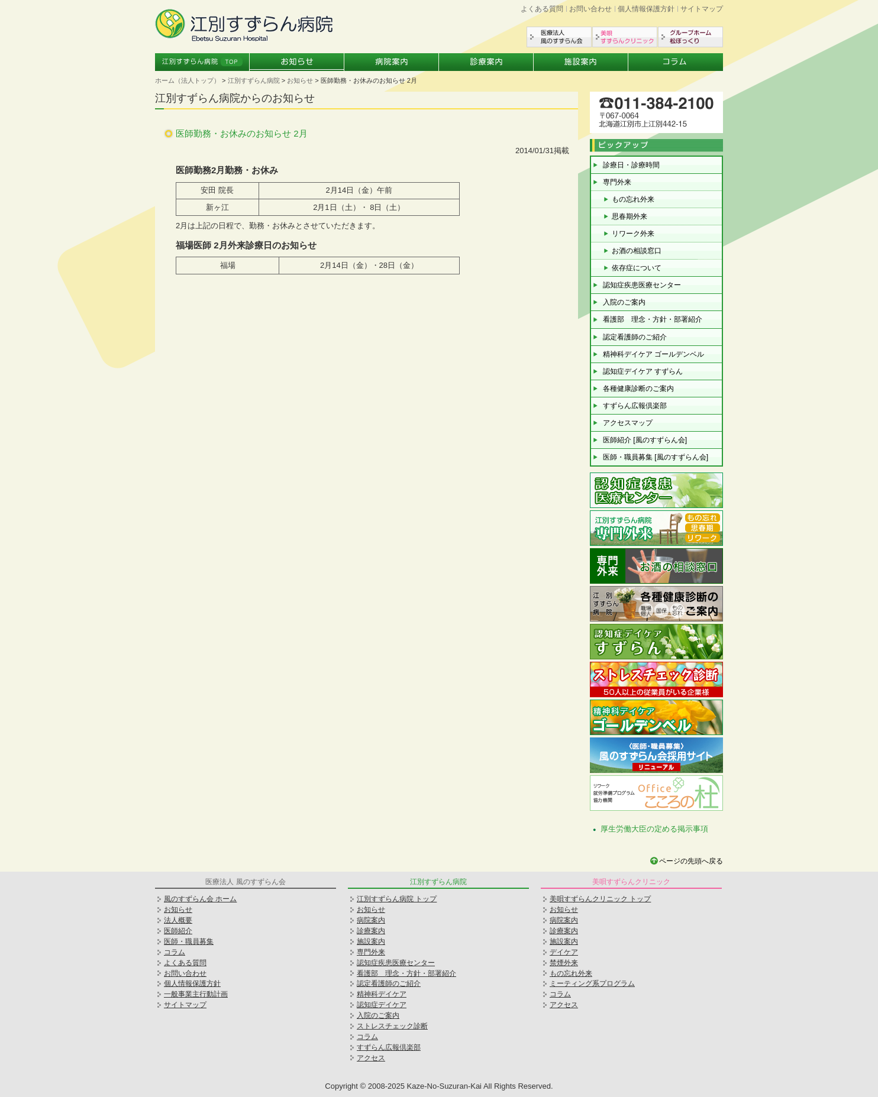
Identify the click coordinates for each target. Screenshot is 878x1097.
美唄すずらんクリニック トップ (600, 899)
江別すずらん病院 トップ (397, 899)
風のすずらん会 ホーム (200, 899)
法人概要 (178, 920)
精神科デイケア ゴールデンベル (653, 354)
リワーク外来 (633, 233)
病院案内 (391, 62)
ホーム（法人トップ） (187, 80)
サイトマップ (701, 9)
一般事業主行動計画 (196, 994)
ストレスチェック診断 (392, 1026)
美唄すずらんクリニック (624, 37)
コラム (675, 62)
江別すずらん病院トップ (202, 62)
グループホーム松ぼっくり (690, 37)
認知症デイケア (381, 1005)
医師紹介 (178, 931)
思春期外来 (629, 216)
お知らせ (297, 62)
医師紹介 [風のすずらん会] (645, 440)
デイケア (564, 952)
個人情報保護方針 (646, 9)
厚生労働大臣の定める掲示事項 (654, 828)
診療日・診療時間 (631, 165)
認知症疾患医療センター (642, 285)
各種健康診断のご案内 (638, 388)
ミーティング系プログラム (592, 983)
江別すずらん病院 (254, 80)
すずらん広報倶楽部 (635, 406)
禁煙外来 (564, 963)
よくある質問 (542, 9)
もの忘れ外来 (633, 199)
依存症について (636, 268)
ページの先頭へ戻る (691, 861)
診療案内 (486, 62)
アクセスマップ (628, 423)
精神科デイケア (381, 994)
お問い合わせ (590, 9)
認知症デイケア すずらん (643, 371)
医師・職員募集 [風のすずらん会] (655, 457)
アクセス (371, 1058)
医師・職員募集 (189, 941)
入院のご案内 (624, 302)
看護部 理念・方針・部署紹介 (652, 319)
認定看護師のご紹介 (635, 337)
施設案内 (581, 62)
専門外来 (617, 182)
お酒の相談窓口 (636, 251)
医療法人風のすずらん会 (559, 37)
